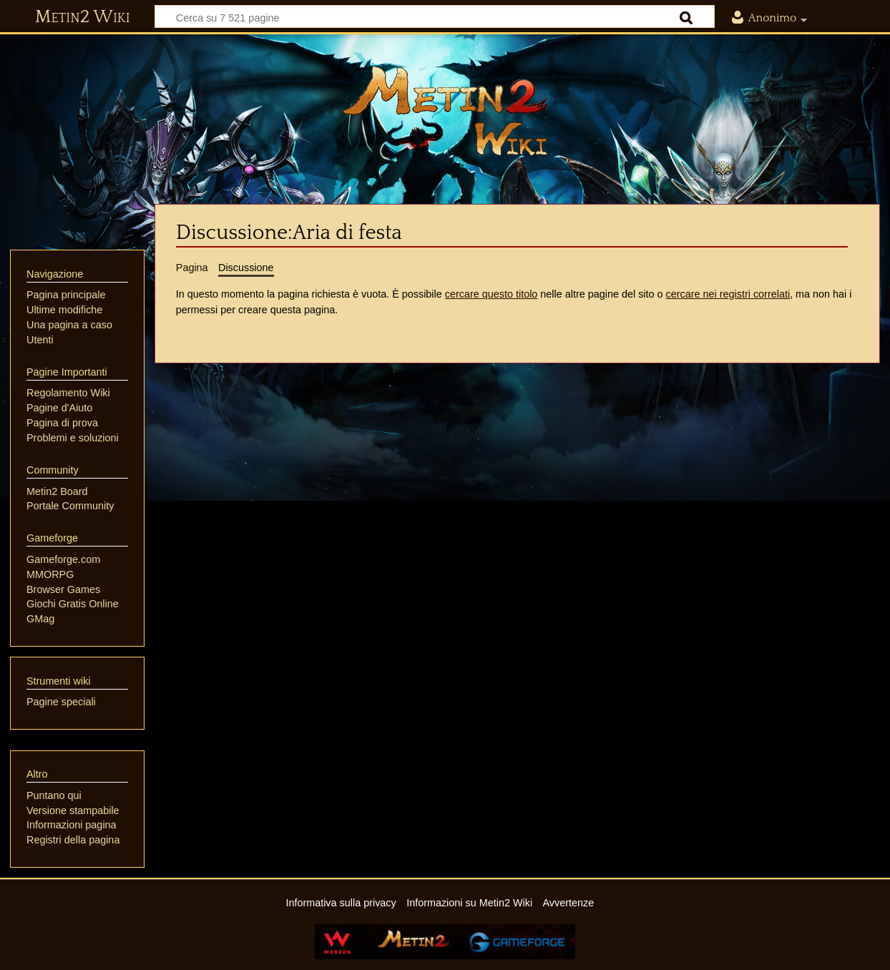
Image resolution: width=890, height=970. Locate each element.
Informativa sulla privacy (340, 902)
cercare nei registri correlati (728, 294)
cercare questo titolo (491, 294)
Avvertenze (568, 902)
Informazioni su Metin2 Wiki (469, 902)
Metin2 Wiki (82, 17)
